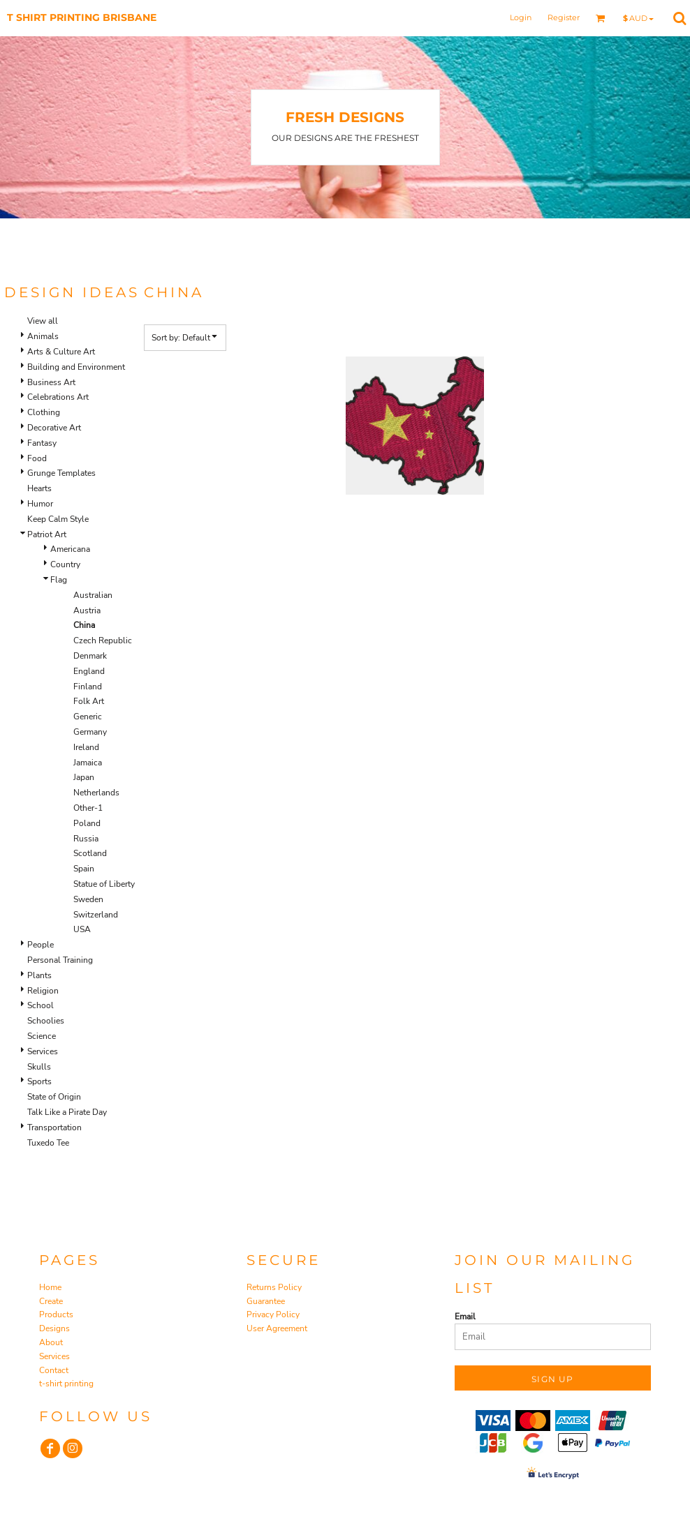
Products (56, 1314)
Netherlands (96, 792)
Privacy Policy (273, 1314)
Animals (43, 336)
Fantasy (42, 443)
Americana (70, 549)
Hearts (39, 488)
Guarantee (266, 1301)
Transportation (54, 1127)
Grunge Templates (61, 473)
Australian (92, 595)
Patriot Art (46, 534)
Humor (40, 503)
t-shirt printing (66, 1383)
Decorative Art (54, 427)
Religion (43, 990)
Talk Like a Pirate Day (67, 1112)
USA (82, 929)
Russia (85, 838)
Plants (39, 975)
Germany (90, 731)
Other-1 (88, 808)
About (51, 1342)
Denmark (90, 655)
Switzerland (95, 914)
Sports (39, 1081)
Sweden (88, 899)
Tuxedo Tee (48, 1142)
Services (42, 1051)
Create (51, 1301)
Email (465, 1316)
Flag (58, 579)
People (40, 944)
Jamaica (87, 762)
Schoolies (45, 1020)
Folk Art (88, 701)
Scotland (90, 853)
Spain (83, 868)
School (40, 1005)
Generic (87, 716)
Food (37, 458)
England (89, 671)
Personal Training (60, 960)
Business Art (51, 382)
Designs (54, 1328)
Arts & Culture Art (61, 351)
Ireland (86, 747)
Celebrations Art (58, 397)
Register (564, 17)
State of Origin (54, 1096)
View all (42, 321)
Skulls (39, 1066)
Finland (87, 686)
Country (65, 564)
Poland (87, 823)
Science (41, 1036)
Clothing (43, 412)
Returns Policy (274, 1287)
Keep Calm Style (58, 519)
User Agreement (277, 1328)
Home (50, 1287)
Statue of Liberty (104, 884)
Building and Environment (76, 367)
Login (520, 17)
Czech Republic (102, 640)
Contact (53, 1370)
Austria (87, 610)
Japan (83, 777)
